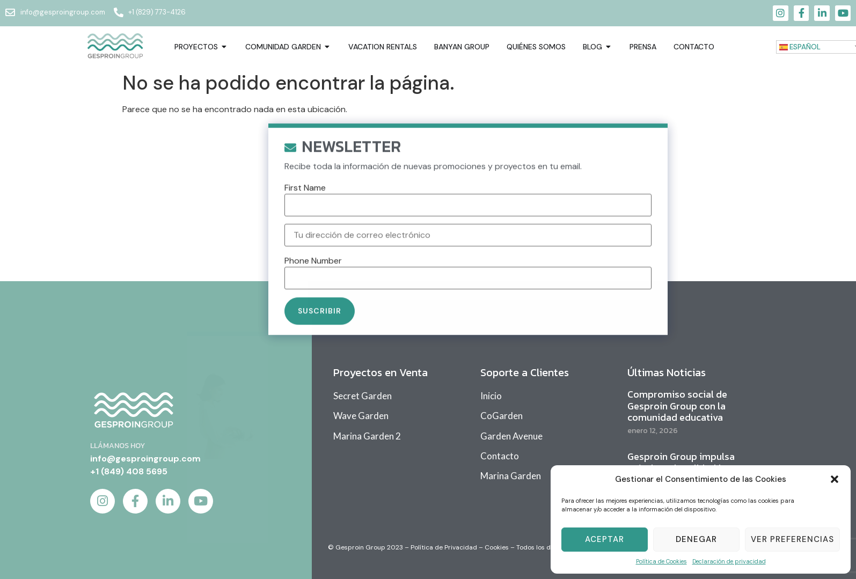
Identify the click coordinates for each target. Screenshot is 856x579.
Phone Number (313, 273)
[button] (834, 479)
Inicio (491, 395)
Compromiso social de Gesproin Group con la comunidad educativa (677, 405)
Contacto (499, 455)
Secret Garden (362, 395)
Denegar (696, 539)
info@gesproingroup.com (145, 458)
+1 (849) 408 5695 (128, 471)
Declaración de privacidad (729, 561)
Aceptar (604, 539)
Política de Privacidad (444, 547)
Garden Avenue (511, 436)
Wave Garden (361, 415)
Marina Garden (510, 475)
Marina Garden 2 (367, 436)
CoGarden (501, 415)
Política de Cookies (661, 561)
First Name (305, 199)
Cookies (497, 547)
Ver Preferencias (792, 539)
